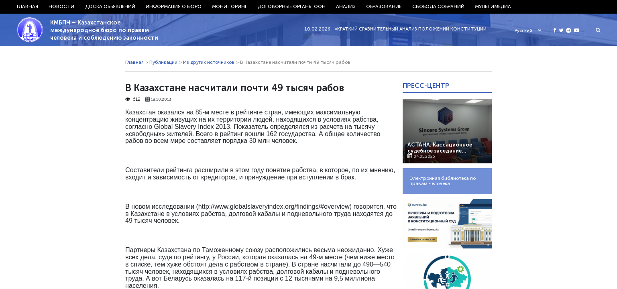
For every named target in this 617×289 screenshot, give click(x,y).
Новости (61, 6)
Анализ (346, 6)
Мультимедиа (493, 6)
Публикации (163, 63)
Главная (27, 6)
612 (133, 100)
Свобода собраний (438, 6)
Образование (383, 6)
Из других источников (208, 63)
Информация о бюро (174, 6)
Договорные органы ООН (292, 6)
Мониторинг (229, 6)
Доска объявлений (110, 6)
